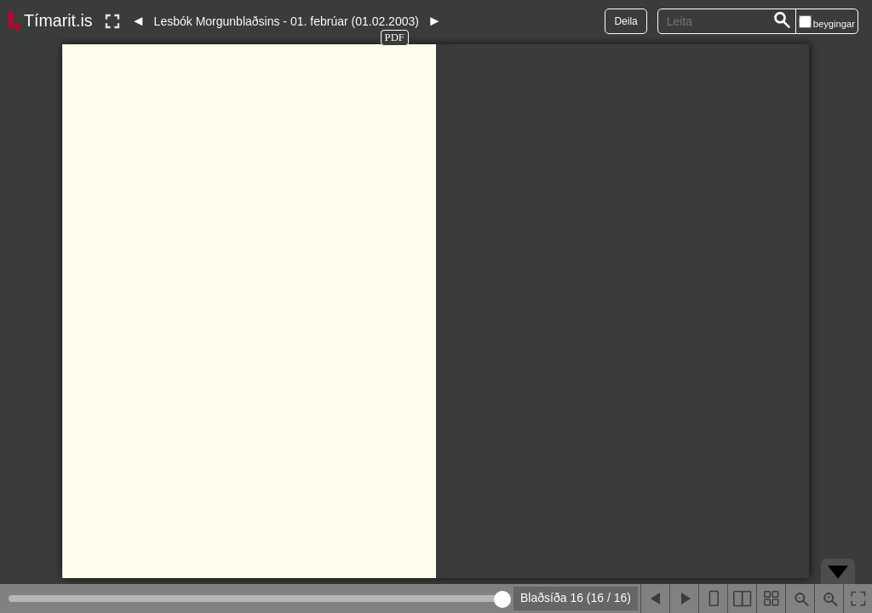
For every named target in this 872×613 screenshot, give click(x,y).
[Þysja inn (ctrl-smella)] (828, 598)
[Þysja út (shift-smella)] (799, 598)
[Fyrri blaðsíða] (654, 598)
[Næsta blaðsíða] (683, 598)
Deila (625, 21)
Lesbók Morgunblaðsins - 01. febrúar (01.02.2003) (286, 21)
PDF (394, 37)
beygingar (834, 24)
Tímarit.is (58, 20)
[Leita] (782, 21)
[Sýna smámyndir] (770, 598)
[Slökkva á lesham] (112, 21)
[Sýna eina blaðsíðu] (712, 598)
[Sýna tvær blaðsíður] (741, 598)
